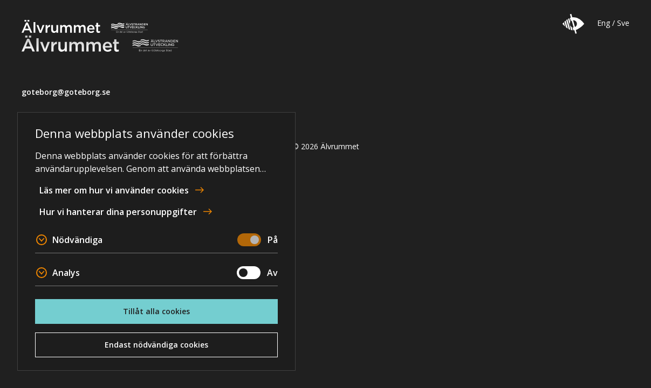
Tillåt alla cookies (156, 311)
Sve (623, 23)
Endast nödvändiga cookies (156, 345)
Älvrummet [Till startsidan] (85, 26)
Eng (603, 23)
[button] (573, 23)
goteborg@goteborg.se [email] (66, 92)
